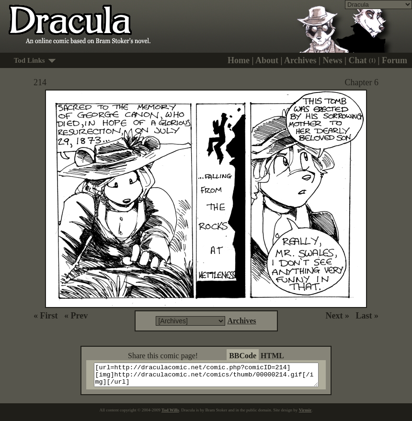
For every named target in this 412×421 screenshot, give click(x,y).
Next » (337, 315)
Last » (366, 315)
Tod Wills (170, 414)
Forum (394, 60)
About (266, 60)
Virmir (305, 414)
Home (239, 60)
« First (45, 315)
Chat (362, 60)
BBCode (242, 356)
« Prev (76, 315)
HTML (272, 356)
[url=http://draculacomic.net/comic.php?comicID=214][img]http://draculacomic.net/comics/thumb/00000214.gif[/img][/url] (212, 377)
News (333, 60)
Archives (300, 60)
